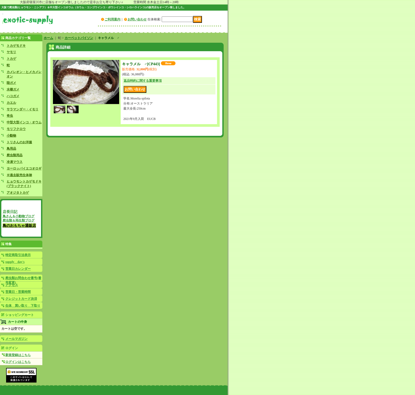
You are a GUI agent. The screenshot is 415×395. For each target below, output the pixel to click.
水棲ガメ (13, 89)
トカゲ (11, 58)
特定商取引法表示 (18, 255)
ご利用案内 (112, 19)
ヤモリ (11, 52)
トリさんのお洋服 (19, 142)
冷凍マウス (14, 162)
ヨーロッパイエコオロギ (24, 168)
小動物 (11, 135)
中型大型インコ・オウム (24, 122)
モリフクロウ (16, 129)
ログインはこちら (18, 362)
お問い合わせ (137, 19)
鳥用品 (11, 148)
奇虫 (10, 116)
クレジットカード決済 (21, 299)
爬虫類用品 (14, 155)
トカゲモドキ (16, 45)
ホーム (48, 38)
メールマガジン (16, 339)
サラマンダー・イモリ (22, 109)
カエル (11, 103)
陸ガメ (11, 83)
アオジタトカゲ (18, 192)
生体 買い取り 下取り (22, 305)
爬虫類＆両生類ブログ (18, 220)
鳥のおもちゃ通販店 (19, 225)
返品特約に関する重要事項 (143, 81)
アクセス (11, 285)
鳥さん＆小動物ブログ (18, 216)
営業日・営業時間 (18, 292)
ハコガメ (13, 96)
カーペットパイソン (79, 38)
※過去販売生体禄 (19, 175)
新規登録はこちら (18, 355)
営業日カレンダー (18, 269)
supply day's (15, 262)
